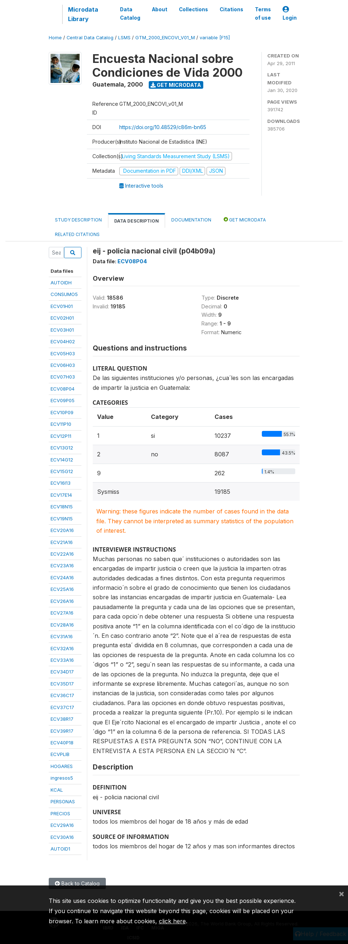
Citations (231, 9)
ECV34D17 (62, 672)
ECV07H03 (63, 377)
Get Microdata (176, 85)
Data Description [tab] (136, 221)
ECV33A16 (62, 660)
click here (172, 921)
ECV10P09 (62, 412)
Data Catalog (130, 13)
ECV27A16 (62, 613)
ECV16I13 (61, 483)
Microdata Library (83, 14)
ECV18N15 (62, 506)
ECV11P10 (61, 424)
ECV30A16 (62, 837)
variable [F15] (215, 37)
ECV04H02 (63, 341)
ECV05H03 (63, 353)
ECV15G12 (62, 471)
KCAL (57, 790)
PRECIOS (60, 813)
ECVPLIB (60, 754)
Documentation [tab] (191, 220)
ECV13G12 (62, 448)
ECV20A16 (62, 530)
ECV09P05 (63, 400)
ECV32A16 (62, 648)
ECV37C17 (62, 707)
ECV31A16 (62, 636)
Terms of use (263, 13)
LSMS (124, 37)
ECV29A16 (62, 825)
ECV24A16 (62, 577)
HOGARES (62, 766)
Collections (193, 9)
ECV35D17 (62, 684)
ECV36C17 (62, 695)
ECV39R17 (62, 731)
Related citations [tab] (77, 234)
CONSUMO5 (64, 294)
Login (290, 13)
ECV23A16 (62, 565)
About (159, 9)
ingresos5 (62, 778)
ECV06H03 (63, 365)
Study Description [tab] (78, 220)
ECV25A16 (62, 589)
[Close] (341, 893)
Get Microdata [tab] (245, 219)
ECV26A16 (62, 601)
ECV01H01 (62, 306)
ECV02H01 (62, 318)
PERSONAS (63, 801)
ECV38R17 (62, 719)
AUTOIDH (61, 282)
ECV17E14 (61, 495)
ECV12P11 (61, 436)
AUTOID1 (60, 849)
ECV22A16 (62, 554)
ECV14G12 (62, 460)
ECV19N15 (62, 518)
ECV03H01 (62, 330)
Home (55, 37)
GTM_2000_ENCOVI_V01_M (165, 37)
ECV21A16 (62, 542)
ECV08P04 (63, 389)
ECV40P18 (62, 742)
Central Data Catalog (90, 37)
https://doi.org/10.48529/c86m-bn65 (162, 127)
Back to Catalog (77, 883)
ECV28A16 (62, 625)
